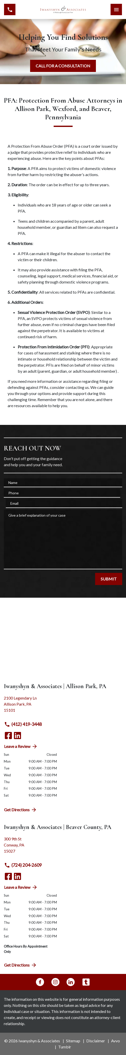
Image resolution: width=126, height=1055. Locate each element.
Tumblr (64, 1046)
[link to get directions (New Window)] (63, 706)
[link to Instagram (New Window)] (55, 982)
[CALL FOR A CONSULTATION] (63, 66)
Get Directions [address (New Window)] (20, 810)
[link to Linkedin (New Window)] (17, 735)
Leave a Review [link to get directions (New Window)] (21, 746)
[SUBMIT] (108, 579)
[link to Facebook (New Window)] (8, 735)
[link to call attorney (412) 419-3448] (9, 9)
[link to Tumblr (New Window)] (86, 982)
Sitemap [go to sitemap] (73, 1040)
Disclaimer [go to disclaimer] (95, 1040)
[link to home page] (63, 9)
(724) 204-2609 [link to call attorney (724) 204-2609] (23, 865)
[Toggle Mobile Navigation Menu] (116, 9)
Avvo (115, 1040)
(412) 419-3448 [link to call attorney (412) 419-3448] (23, 724)
